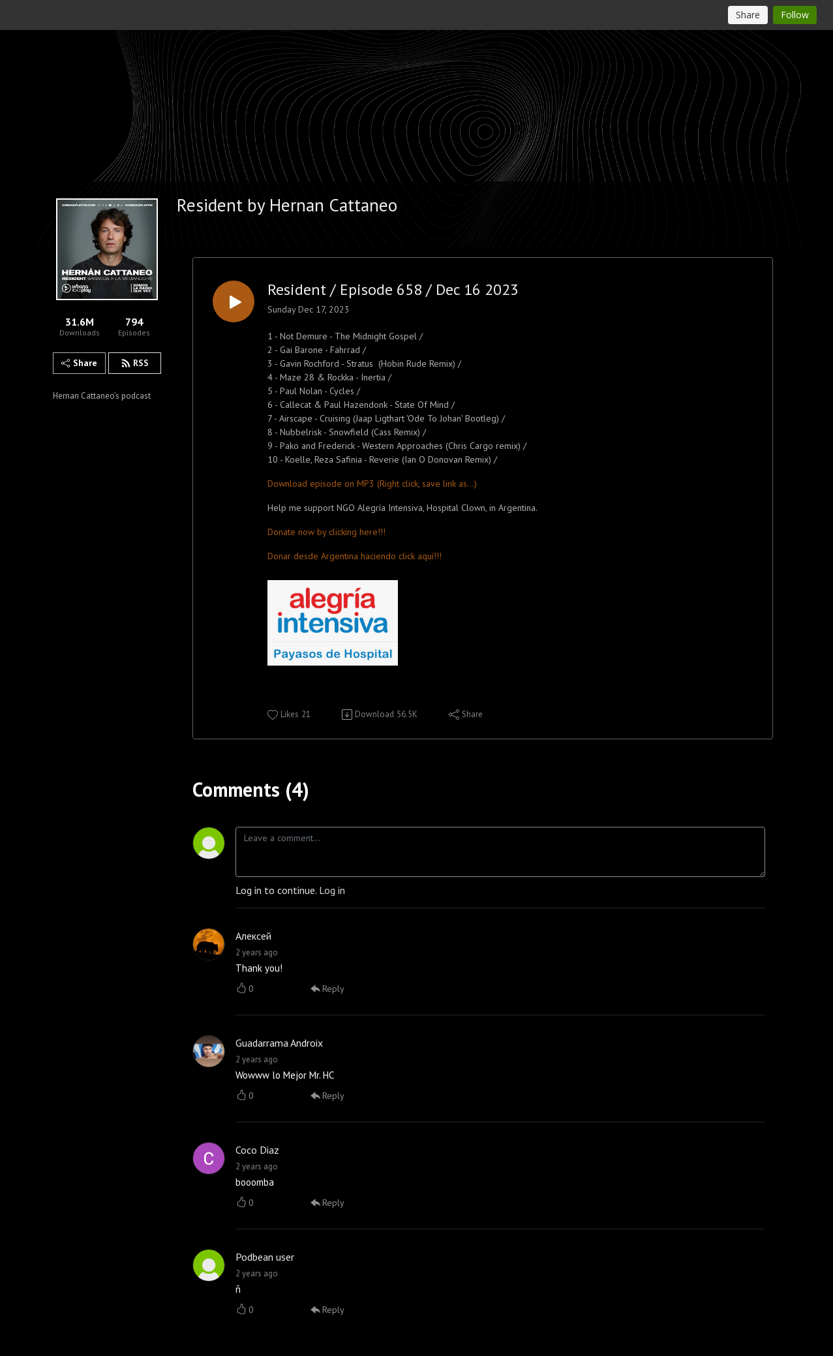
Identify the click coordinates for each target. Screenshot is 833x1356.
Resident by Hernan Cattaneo (287, 205)
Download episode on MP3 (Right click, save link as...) (372, 483)
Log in (332, 890)
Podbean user (264, 1256)
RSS (135, 363)
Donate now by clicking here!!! (326, 532)
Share (79, 363)
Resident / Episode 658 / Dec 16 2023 (393, 290)
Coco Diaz (257, 1149)
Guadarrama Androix (279, 1042)
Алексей (253, 935)
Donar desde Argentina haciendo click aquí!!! (354, 556)
